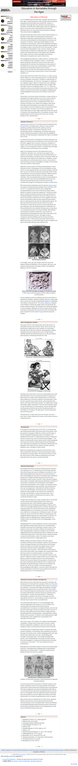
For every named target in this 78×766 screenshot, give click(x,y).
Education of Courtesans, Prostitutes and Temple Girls (33, 579)
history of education (24, 761)
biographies (9, 59)
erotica (10, 57)
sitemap (10, 46)
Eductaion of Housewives (27, 121)
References (23, 717)
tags (11, 44)
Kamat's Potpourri (6, 750)
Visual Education (25, 427)
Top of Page (74, 764)
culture (10, 39)
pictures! (10, 53)
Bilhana (51, 185)
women (10, 28)
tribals (11, 64)
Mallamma (48, 303)
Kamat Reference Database (20, 750)
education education (36, 761)
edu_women (15, 761)
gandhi (11, 62)
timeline (10, 48)
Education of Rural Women (27, 466)
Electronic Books (34, 750)
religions (10, 67)
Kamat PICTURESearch (9, 759)
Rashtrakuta (54, 585)
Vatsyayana (23, 124)
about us (10, 21)
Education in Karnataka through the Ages (52, 750)
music (11, 37)
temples (10, 66)
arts (11, 35)
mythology (9, 32)
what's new (9, 18)
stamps (10, 55)
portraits (10, 30)
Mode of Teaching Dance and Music (29, 322)
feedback (10, 23)
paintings (10, 41)
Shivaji (41, 311)
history (10, 27)
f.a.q (11, 20)
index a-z (10, 50)
